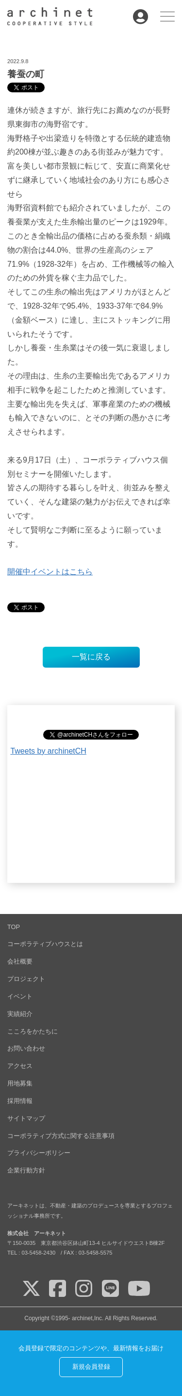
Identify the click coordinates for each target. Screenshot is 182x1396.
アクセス (20, 1065)
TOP (13, 927)
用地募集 (20, 1083)
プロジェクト (26, 978)
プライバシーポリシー (38, 1152)
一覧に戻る (91, 657)
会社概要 (20, 961)
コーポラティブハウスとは (45, 944)
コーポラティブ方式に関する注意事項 (61, 1135)
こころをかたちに (32, 1031)
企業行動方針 (26, 1170)
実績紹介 (20, 1013)
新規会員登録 (91, 1366)
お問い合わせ (26, 1048)
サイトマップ (26, 1118)
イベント (20, 996)
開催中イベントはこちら (50, 572)
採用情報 (20, 1100)
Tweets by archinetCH (48, 751)
